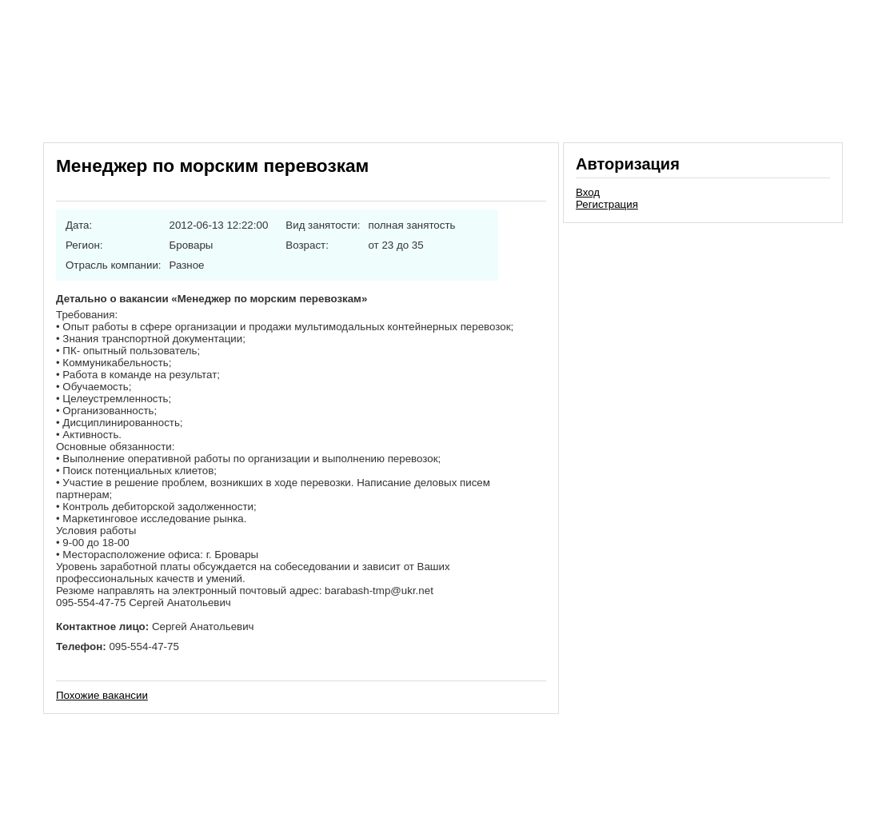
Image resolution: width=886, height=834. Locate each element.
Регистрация (607, 204)
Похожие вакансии (102, 695)
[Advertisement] (703, 339)
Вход (588, 192)
